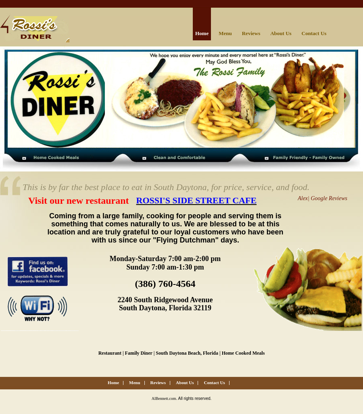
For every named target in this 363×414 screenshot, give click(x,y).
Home (202, 33)
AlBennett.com (164, 398)
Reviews (251, 33)
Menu (225, 33)
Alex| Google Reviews (322, 198)
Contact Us (314, 33)
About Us (280, 33)
